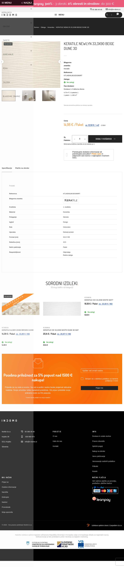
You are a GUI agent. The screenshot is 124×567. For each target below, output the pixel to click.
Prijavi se (5, 488)
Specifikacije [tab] (7, 174)
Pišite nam (96, 160)
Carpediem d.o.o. (115, 531)
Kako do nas (57, 447)
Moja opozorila (7, 518)
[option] (11, 101)
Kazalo (94, 477)
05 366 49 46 (96, 10)
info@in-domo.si (113, 9)
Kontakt (55, 452)
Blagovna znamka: (67, 70)
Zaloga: (67, 85)
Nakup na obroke (98, 457)
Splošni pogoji (97, 452)
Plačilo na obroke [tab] (22, 174)
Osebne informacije (9, 493)
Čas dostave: (69, 92)
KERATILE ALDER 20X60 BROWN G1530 (17, 336)
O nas (55, 442)
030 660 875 (28, 443)
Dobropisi (5, 503)
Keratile (66, 75)
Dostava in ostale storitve (101, 442)
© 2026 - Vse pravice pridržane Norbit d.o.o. (17, 531)
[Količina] (79, 145)
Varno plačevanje (98, 462)
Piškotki (95, 472)
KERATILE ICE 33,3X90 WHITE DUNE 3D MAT (61, 336)
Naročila (5, 498)
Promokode (6, 513)
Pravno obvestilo (98, 447)
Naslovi (4, 508)
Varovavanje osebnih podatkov (103, 467)
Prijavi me (99, 394)
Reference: (68, 78)
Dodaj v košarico (104, 145)
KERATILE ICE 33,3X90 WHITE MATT (98, 306)
